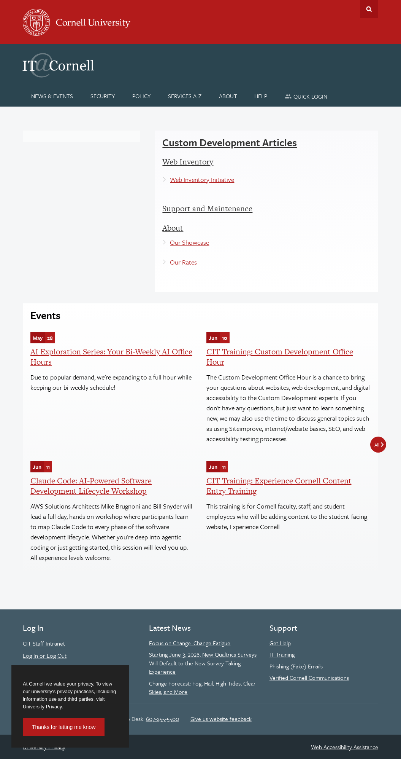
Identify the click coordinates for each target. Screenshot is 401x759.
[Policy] (141, 96)
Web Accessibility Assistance (344, 747)
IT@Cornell (58, 65)
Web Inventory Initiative (202, 179)
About (172, 227)
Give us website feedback (221, 718)
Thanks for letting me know (63, 727)
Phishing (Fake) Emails (296, 666)
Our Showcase (189, 242)
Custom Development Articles (229, 142)
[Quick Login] (306, 96)
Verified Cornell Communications (309, 677)
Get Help (280, 643)
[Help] (261, 96)
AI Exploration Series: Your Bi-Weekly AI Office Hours (111, 356)
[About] (228, 96)
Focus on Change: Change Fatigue (189, 643)
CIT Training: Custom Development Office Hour (279, 356)
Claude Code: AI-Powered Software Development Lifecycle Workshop (91, 485)
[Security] (103, 96)
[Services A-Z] (184, 96)
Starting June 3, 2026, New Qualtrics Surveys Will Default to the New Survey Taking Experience (203, 663)
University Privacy (42, 707)
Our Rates (183, 262)
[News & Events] (52, 96)
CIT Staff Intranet (44, 643)
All (376, 444)
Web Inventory (187, 161)
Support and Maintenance (207, 208)
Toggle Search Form (369, 9)
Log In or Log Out (45, 655)
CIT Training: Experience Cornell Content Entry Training (279, 485)
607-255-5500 (162, 718)
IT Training (282, 654)
